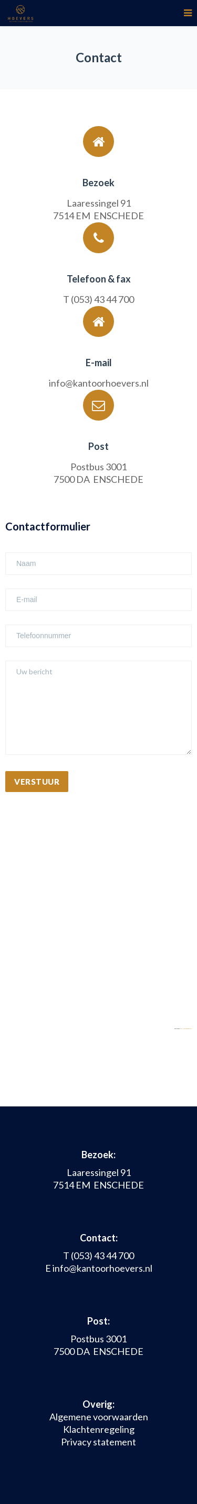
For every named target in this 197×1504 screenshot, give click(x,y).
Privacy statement (98, 1442)
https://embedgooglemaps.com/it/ (188, 1028)
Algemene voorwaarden (98, 1416)
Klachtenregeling (98, 1429)
